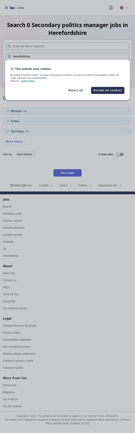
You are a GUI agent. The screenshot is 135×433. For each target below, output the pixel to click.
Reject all (75, 90)
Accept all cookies (108, 90)
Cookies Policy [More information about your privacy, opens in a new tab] (28, 81)
